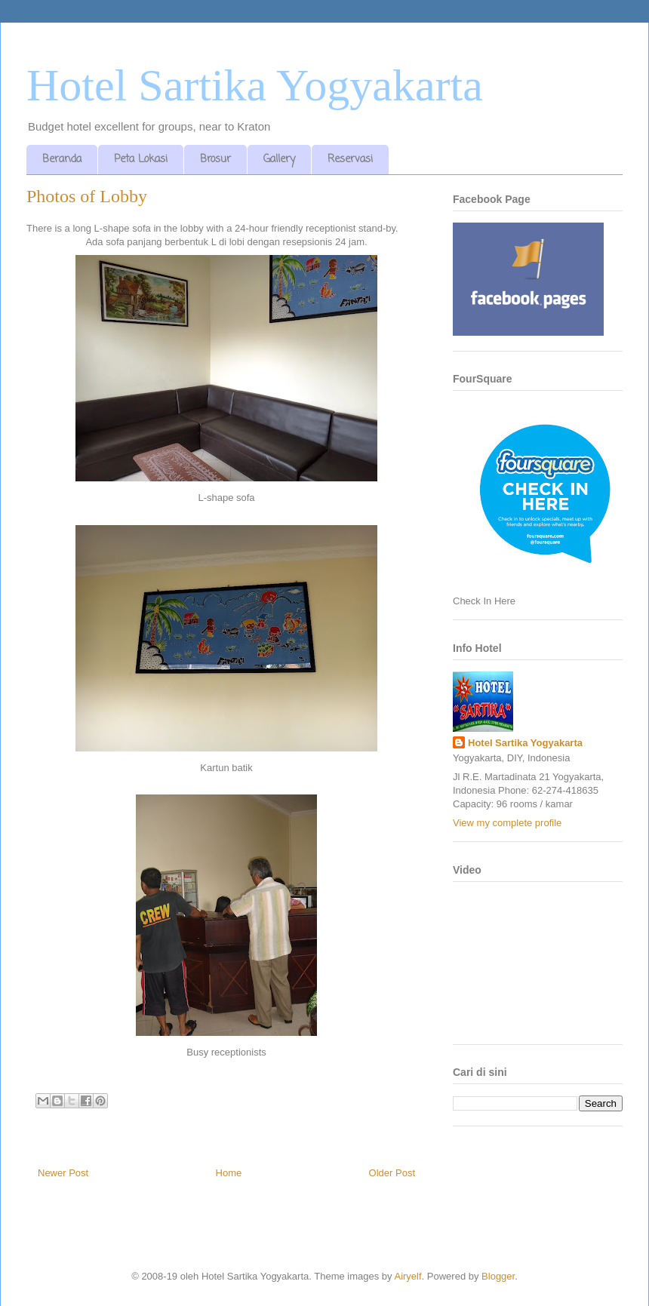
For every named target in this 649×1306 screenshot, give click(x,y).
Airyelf (407, 1276)
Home (229, 1172)
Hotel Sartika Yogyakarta (254, 85)
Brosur (215, 159)
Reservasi (350, 159)
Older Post (392, 1172)
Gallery (279, 159)
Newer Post (63, 1172)
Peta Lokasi (141, 159)
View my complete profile (507, 822)
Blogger (498, 1276)
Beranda (62, 159)
